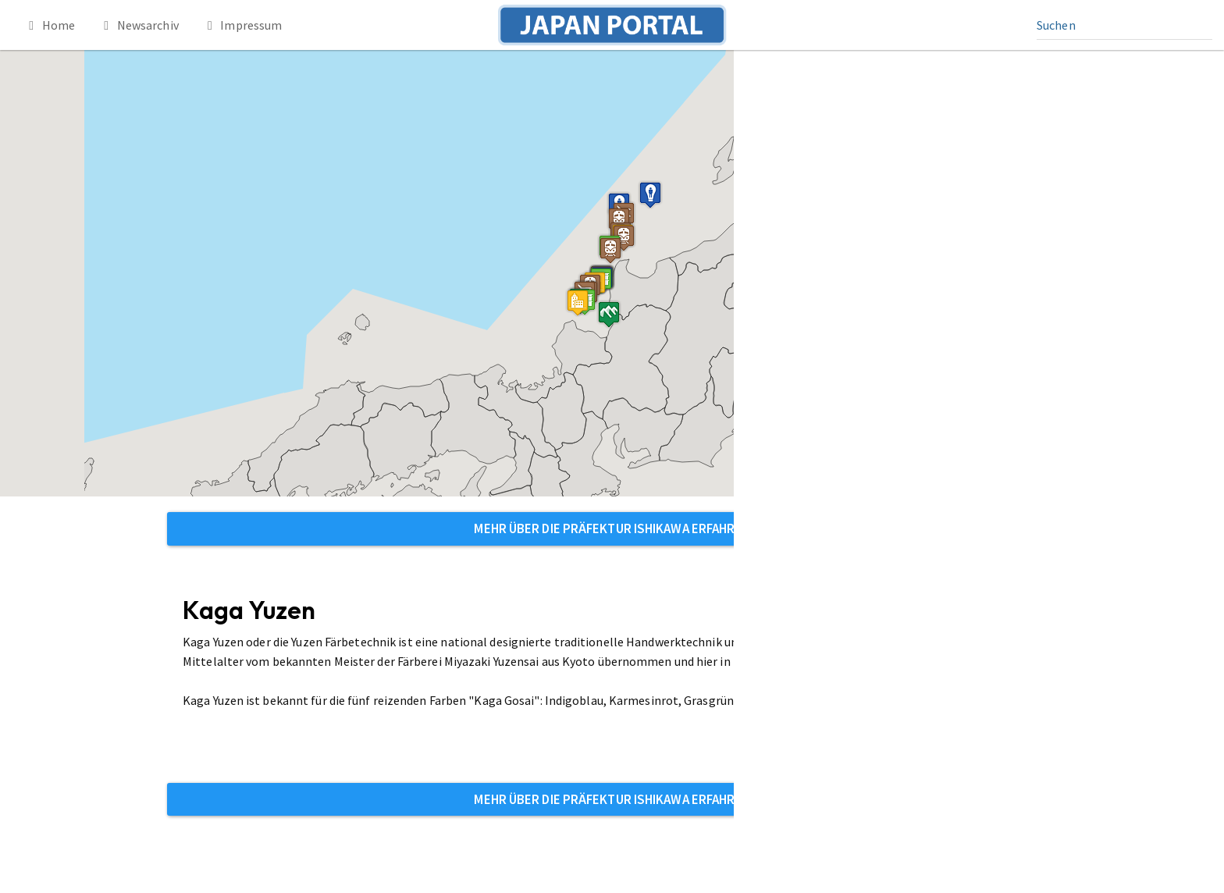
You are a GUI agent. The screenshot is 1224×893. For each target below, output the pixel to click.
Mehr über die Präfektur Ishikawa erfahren (611, 528)
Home (49, 25)
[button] (577, 302)
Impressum (242, 25)
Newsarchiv (138, 25)
